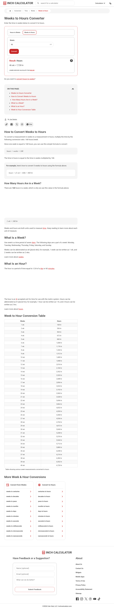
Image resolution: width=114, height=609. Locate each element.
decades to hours (50, 496)
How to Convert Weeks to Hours (23, 96)
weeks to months (19, 506)
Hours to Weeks (15, 32)
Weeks (33, 11)
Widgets (78, 572)
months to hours (50, 506)
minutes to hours (50, 516)
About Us (79, 564)
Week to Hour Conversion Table (23, 110)
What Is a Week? (17, 103)
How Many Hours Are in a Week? (24, 100)
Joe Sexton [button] (13, 119)
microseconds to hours (50, 531)
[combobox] (57, 3)
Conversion (17, 11)
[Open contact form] (71, 60)
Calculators (100, 3)
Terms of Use (80, 581)
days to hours (50, 511)
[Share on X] (17, 124)
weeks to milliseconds (19, 526)
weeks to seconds (19, 521)
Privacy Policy (81, 585)
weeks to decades (19, 496)
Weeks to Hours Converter (21, 93)
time (44, 228)
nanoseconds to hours (50, 536)
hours (21, 309)
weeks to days (19, 511)
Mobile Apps (80, 577)
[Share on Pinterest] (22, 124)
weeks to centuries (19, 491)
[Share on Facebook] (11, 124)
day (41, 268)
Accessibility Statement (84, 589)
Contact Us (79, 568)
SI (16, 299)
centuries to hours (50, 491)
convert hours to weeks (25, 79)
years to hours (50, 501)
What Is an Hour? (17, 106)
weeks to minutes (19, 516)
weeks (21, 257)
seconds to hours (50, 521)
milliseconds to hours (50, 526)
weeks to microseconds (19, 531)
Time (26, 11)
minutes (51, 268)
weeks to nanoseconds (19, 536)
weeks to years (19, 501)
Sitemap (78, 593)
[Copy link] (6, 124)
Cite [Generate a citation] (29, 124)
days (34, 242)
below (32, 70)
